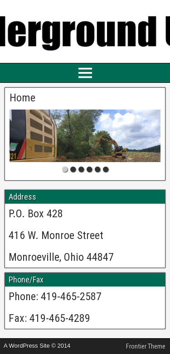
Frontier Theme (145, 346)
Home (22, 97)
